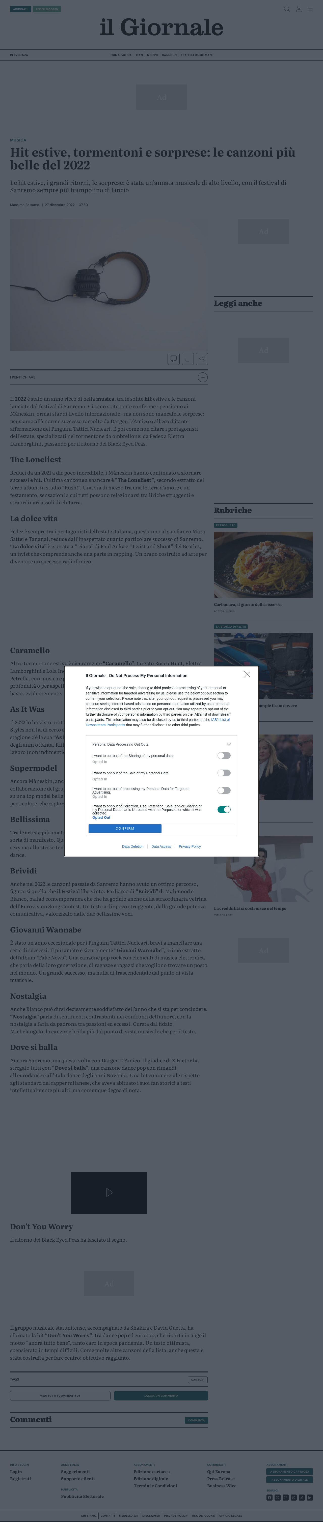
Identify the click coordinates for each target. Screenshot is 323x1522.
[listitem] (161, 744)
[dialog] (161, 761)
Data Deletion (133, 846)
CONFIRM (125, 828)
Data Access (161, 846)
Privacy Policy (190, 846)
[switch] (224, 755)
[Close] (249, 676)
